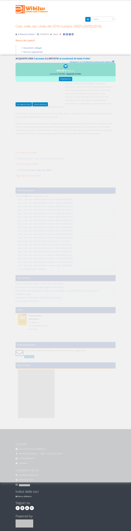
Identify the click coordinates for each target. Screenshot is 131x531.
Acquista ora (65, 79)
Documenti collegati (32, 48)
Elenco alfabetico (25, 496)
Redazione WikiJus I (28, 34)
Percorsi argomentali (33, 52)
